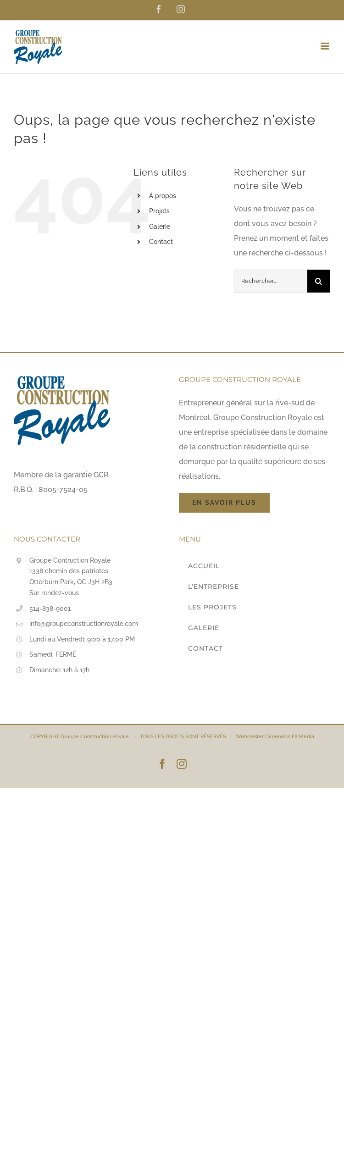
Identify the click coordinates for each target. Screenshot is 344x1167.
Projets (159, 211)
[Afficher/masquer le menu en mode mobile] (325, 46)
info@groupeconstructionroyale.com (83, 623)
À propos (162, 195)
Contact (161, 241)
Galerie (159, 226)
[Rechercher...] (270, 281)
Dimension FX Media (289, 737)
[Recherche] (318, 281)
